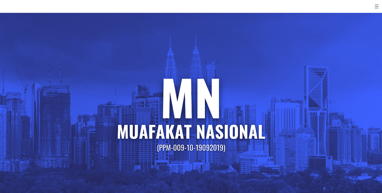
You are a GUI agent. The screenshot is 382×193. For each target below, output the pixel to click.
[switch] (376, 6)
